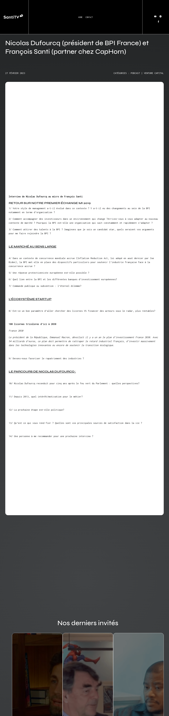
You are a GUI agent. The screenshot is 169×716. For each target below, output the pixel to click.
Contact (89, 17)
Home (80, 17)
